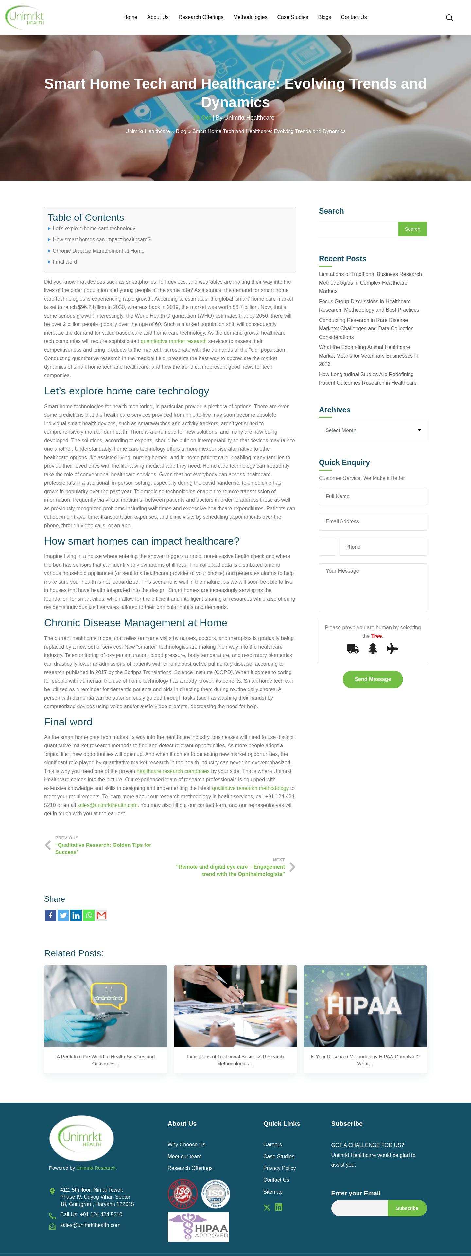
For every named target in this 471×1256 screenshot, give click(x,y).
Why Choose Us (187, 1123)
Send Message (373, 680)
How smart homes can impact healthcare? (101, 240)
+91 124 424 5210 (101, 1193)
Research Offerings (201, 17)
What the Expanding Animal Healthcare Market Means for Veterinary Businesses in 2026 (368, 356)
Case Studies (292, 17)
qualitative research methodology (250, 789)
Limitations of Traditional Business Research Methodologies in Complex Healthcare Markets (370, 283)
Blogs (324, 17)
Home (130, 17)
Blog (181, 132)
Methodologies (250, 17)
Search (331, 211)
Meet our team (184, 1135)
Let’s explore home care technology (94, 229)
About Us (158, 17)
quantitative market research (174, 342)
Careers (272, 1123)
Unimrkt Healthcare (249, 118)
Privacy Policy (279, 1147)
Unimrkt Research (95, 1146)
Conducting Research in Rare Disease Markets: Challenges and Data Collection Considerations (366, 329)
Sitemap (273, 1170)
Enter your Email (356, 1171)
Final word (65, 263)
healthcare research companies (173, 772)
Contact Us (354, 17)
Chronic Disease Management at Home (98, 251)
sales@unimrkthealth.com (107, 806)
